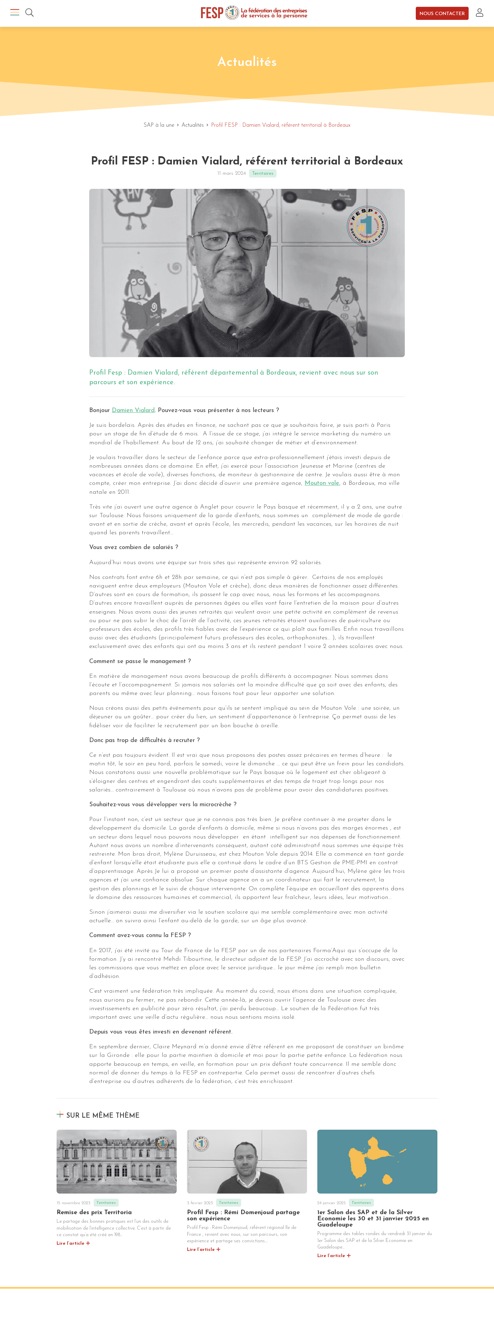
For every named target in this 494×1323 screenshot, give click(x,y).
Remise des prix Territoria (94, 1212)
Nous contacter (442, 13)
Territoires (262, 173)
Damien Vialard (133, 410)
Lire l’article (70, 1243)
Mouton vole (322, 483)
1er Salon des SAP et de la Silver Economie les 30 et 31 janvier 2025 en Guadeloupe (373, 1218)
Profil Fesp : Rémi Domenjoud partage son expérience (243, 1215)
